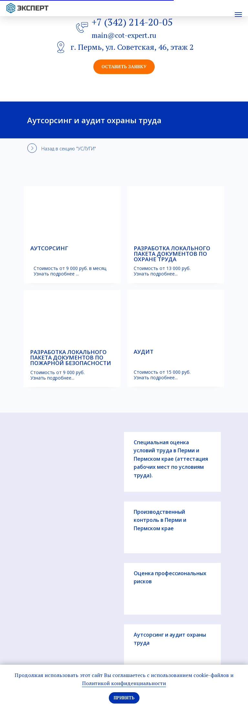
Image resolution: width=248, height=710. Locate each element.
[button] (124, 66)
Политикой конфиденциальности (124, 683)
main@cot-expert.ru (124, 35)
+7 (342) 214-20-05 (132, 22)
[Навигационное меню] (238, 14)
